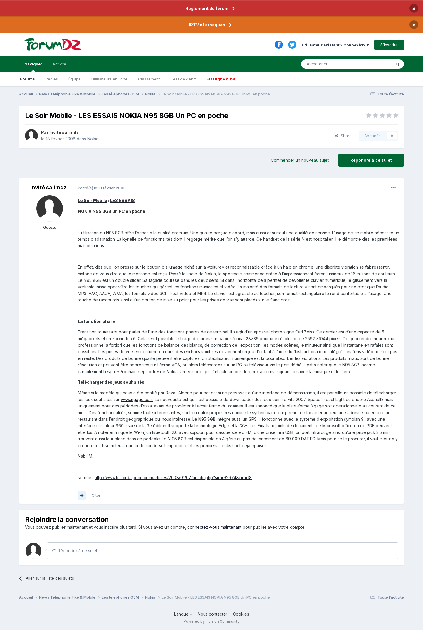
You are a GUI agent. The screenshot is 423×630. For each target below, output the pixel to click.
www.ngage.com (137, 399)
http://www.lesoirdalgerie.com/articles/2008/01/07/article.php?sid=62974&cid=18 (173, 477)
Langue (183, 614)
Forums (27, 79)
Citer (96, 495)
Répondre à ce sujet (371, 160)
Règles (52, 79)
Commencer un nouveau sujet (300, 160)
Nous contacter (212, 614)
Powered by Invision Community (211, 621)
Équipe (74, 79)
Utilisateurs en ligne (109, 79)
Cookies (241, 614)
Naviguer (33, 67)
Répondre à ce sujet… (76, 550)
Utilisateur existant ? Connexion (335, 45)
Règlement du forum (207, 8)
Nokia (92, 138)
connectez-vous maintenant (214, 527)
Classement (149, 79)
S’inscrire (389, 44)
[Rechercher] (333, 64)
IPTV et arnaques (207, 24)
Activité (59, 64)
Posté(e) (102, 188)
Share (343, 135)
